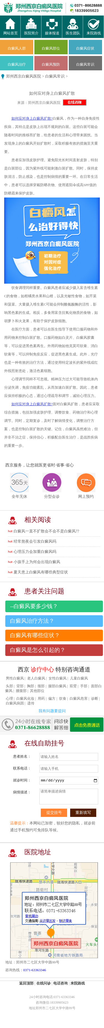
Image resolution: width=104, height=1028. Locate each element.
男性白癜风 (15, 678)
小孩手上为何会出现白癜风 (37, 562)
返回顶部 (26, 983)
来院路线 (94, 30)
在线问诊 (43, 983)
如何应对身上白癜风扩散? (32, 119)
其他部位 (37, 691)
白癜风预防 (51, 64)
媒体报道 (52, 30)
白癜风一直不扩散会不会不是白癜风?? (46, 531)
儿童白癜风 (79, 678)
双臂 (73, 686)
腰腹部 (21, 691)
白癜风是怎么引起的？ (37, 650)
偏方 (51, 699)
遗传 (30, 703)
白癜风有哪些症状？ (35, 635)
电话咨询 (60, 983)
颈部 (41, 686)
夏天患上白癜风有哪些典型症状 (41, 572)
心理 (9, 699)
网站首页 (10, 30)
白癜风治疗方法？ (32, 621)
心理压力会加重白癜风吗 (35, 552)
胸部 (30, 686)
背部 (20, 686)
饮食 (62, 699)
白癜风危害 (79, 699)
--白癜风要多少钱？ (34, 606)
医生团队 (73, 30)
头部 (9, 686)
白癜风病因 (15, 703)
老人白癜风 (36, 678)
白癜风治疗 (17, 64)
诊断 (94, 699)
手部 (83, 686)
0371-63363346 (34, 970)
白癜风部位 (51, 48)
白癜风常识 (85, 64)
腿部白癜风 (57, 686)
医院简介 (31, 30)
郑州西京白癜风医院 (23, 76)
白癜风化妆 (25, 699)
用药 (41, 699)
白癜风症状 (85, 48)
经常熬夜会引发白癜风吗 (35, 541)
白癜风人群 (17, 48)
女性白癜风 (58, 678)
